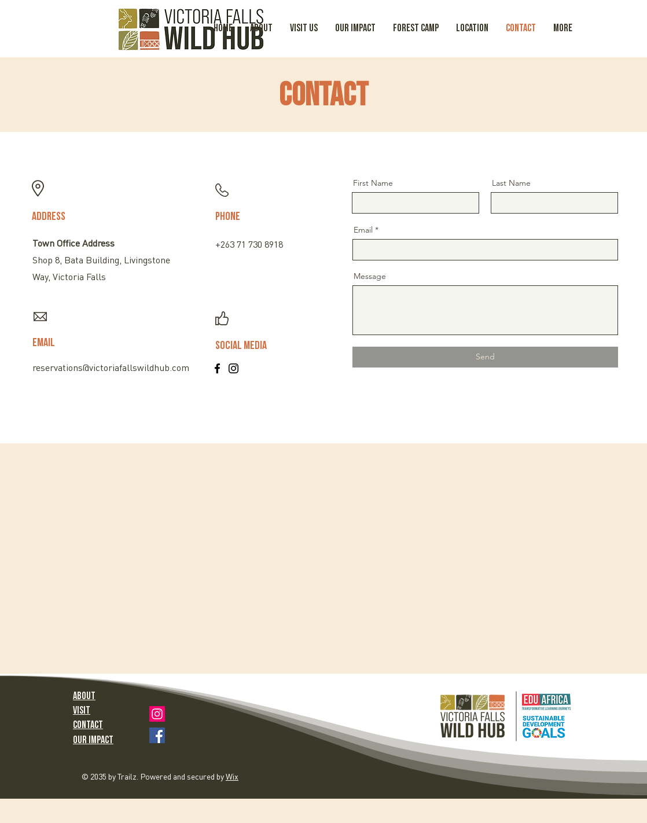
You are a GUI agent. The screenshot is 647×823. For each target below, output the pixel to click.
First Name (373, 183)
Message (370, 276)
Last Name (511, 183)
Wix (232, 777)
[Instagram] (233, 368)
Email (363, 230)
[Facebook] (217, 368)
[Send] (485, 357)
